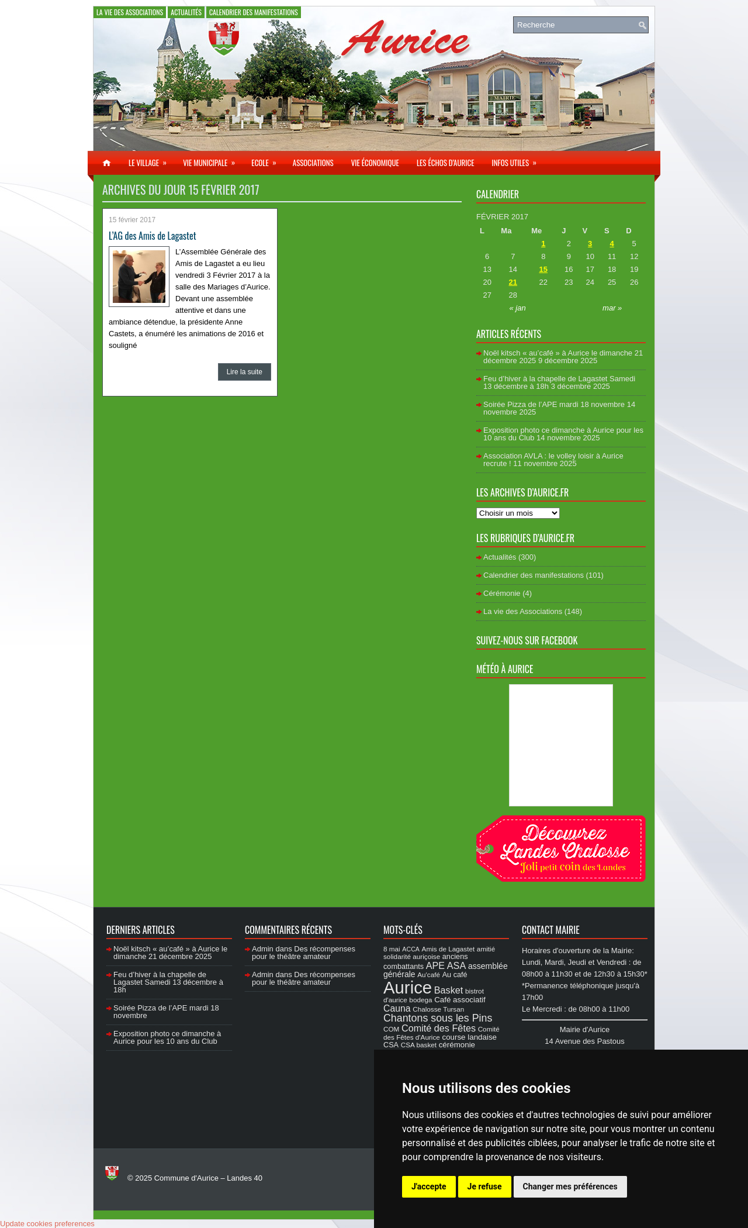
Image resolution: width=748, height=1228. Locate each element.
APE (435, 965)
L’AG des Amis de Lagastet (152, 236)
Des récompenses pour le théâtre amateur (303, 952)
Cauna (397, 1008)
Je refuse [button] (485, 1186)
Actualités (186, 12)
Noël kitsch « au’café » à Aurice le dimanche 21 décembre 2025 (170, 952)
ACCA (411, 949)
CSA (391, 1045)
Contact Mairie (551, 930)
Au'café (428, 974)
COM (391, 1029)
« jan (518, 307)
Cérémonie (502, 593)
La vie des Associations (129, 12)
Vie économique (375, 162)
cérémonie (457, 1044)
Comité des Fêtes (438, 1028)
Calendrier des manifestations (253, 12)
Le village (151, 159)
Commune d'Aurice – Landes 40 (208, 1178)
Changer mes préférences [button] (570, 1186)
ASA (456, 965)
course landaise (469, 1037)
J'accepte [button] (428, 1186)
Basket (448, 990)
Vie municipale (213, 159)
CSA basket (419, 1044)
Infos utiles (517, 159)
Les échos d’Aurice (446, 162)
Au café (455, 975)
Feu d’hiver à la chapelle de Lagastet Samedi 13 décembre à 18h (168, 982)
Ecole (267, 159)
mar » (612, 307)
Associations (313, 162)
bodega (420, 999)
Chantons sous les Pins (437, 1018)
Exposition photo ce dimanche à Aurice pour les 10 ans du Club (167, 1037)
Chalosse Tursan (438, 1009)
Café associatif (460, 999)
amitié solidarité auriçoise (439, 952)
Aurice (407, 987)
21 (513, 282)
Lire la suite (244, 372)
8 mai (391, 949)
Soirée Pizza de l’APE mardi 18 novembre (554, 404)
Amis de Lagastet (448, 949)
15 (543, 269)
